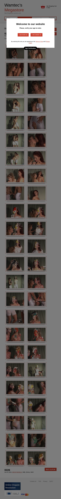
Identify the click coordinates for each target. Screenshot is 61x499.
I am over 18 (23, 35)
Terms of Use (39, 41)
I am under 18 (36, 35)
